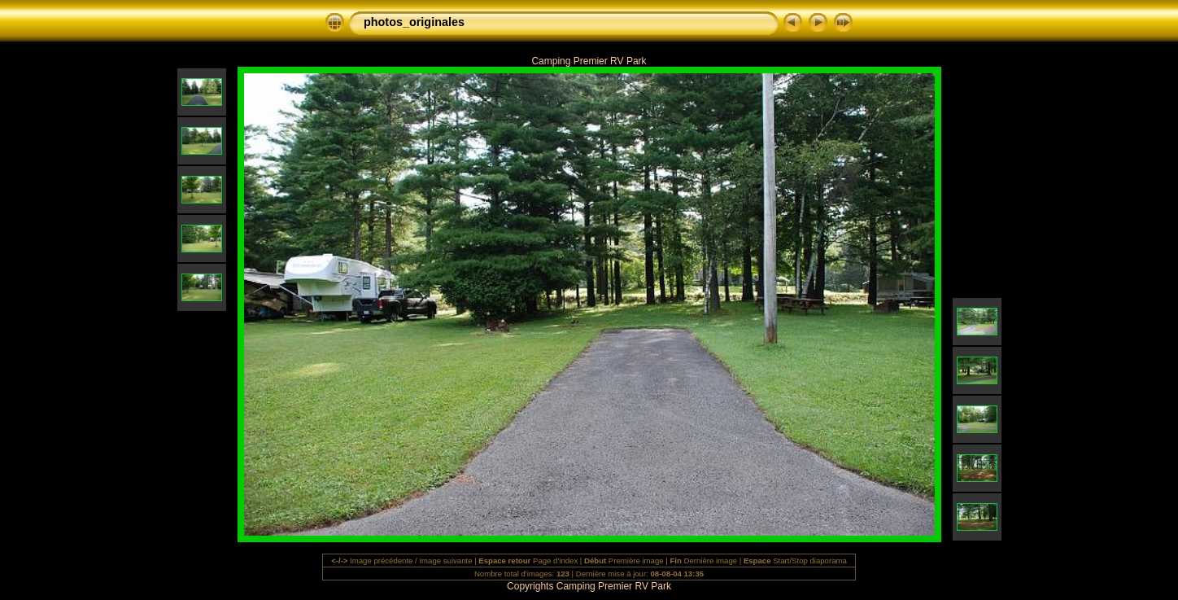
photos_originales (414, 21)
